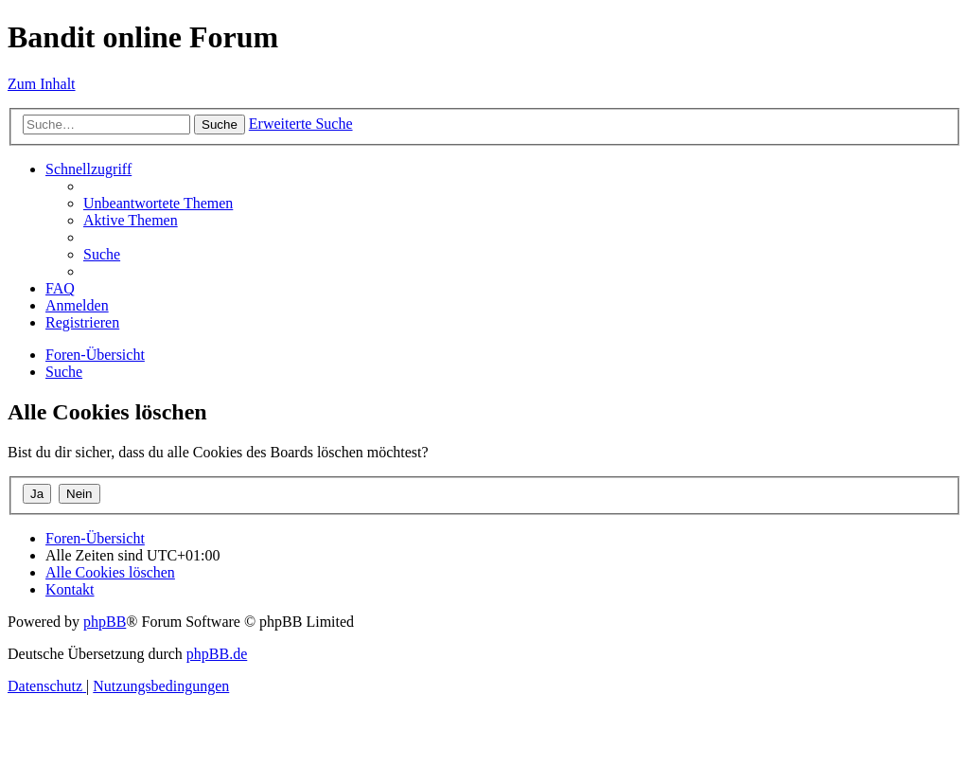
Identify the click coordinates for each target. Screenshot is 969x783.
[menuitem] (158, 203)
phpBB (104, 622)
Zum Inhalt (42, 84)
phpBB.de (216, 654)
